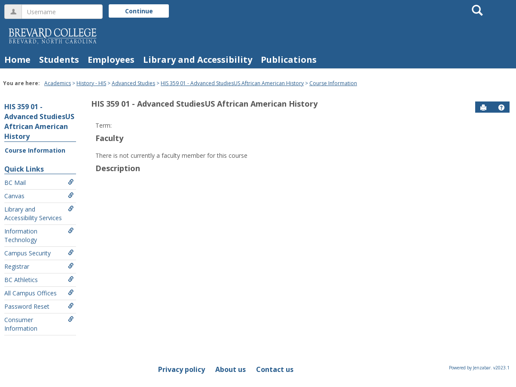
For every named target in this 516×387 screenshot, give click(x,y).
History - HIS (91, 83)
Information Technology (39, 235)
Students (59, 59)
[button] (501, 107)
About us (230, 369)
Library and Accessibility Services (39, 213)
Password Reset (39, 306)
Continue (139, 11)
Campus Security (39, 253)
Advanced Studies (133, 83)
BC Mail (39, 182)
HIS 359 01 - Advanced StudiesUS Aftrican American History (232, 83)
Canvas (39, 196)
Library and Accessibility (197, 59)
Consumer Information (39, 324)
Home (17, 59)
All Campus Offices (39, 293)
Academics (57, 83)
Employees (111, 59)
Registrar (39, 266)
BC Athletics (39, 280)
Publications (289, 59)
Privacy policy (181, 369)
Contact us (274, 369)
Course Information (333, 83)
